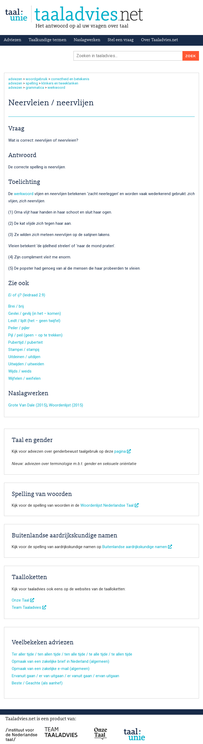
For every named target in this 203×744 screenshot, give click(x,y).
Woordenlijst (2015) (66, 405)
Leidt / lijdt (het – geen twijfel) (34, 320)
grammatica (35, 88)
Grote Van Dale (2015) (27, 405)
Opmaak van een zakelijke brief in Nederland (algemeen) (60, 661)
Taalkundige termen (47, 40)
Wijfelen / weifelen (24, 378)
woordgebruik (37, 79)
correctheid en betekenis (70, 79)
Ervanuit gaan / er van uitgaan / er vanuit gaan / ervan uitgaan (65, 675)
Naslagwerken (87, 40)
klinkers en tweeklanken (59, 83)
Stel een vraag (121, 40)
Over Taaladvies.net (159, 40)
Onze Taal (23, 600)
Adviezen (12, 40)
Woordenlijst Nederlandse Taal (109, 505)
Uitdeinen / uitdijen (24, 356)
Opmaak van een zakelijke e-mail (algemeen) (50, 668)
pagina (122, 451)
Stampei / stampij (23, 349)
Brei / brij (16, 306)
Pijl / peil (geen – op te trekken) (35, 335)
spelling (32, 83)
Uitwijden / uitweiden (26, 364)
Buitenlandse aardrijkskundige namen (137, 546)
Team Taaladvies (29, 607)
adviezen (15, 79)
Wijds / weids (20, 371)
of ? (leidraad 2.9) (26, 295)
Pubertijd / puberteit (25, 342)
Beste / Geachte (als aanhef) (37, 683)
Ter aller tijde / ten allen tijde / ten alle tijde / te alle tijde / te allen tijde (72, 654)
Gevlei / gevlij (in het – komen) (34, 313)
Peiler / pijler (19, 328)
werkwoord (56, 88)
